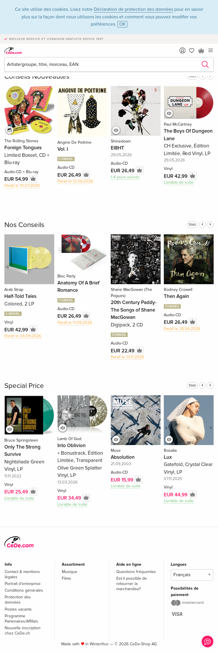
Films (66, 578)
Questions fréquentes (136, 571)
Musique (69, 571)
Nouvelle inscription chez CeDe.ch (23, 630)
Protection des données (18, 600)
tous (192, 224)
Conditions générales (24, 590)
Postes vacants (18, 609)
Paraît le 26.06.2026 (182, 328)
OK (122, 24)
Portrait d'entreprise (23, 583)
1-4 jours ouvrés (125, 177)
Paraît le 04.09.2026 (22, 335)
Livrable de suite (179, 182)
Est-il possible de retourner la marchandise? (131, 583)
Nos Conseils (24, 225)
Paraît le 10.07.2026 (22, 185)
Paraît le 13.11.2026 (127, 356)
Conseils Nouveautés (36, 76)
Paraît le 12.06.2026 (75, 181)
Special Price (24, 386)
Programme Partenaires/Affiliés (21, 619)
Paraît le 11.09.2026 (74, 322)
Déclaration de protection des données (133, 9)
